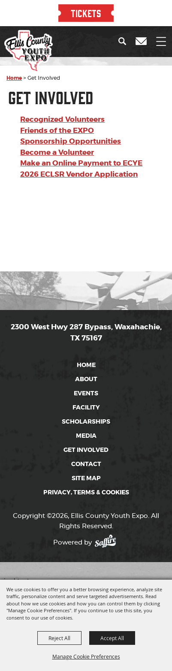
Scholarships (86, 421)
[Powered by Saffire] (108, 540)
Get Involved (86, 450)
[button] (124, 40)
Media (86, 435)
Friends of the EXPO (57, 130)
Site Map (86, 478)
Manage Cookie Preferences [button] (86, 656)
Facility (86, 407)
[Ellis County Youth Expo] (28, 51)
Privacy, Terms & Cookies (86, 492)
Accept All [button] (112, 638)
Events (86, 393)
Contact (86, 464)
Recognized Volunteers (62, 119)
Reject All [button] (59, 638)
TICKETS (86, 13)
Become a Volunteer (57, 152)
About (86, 379)
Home (14, 78)
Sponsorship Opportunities (70, 141)
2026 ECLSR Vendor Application (79, 174)
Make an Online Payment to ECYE (81, 163)
